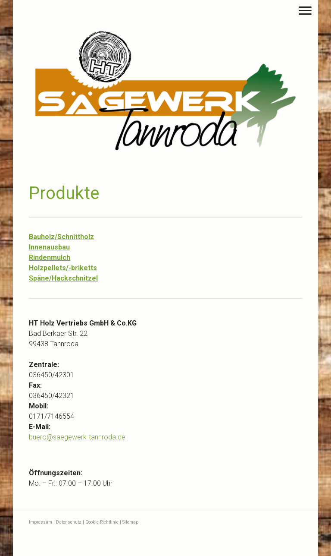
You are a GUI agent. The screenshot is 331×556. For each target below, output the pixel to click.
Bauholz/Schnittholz (61, 237)
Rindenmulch (49, 257)
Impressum (40, 522)
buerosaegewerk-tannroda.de (77, 437)
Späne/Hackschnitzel (63, 278)
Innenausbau (49, 247)
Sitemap (130, 522)
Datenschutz (68, 522)
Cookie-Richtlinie (102, 522)
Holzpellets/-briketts (63, 268)
